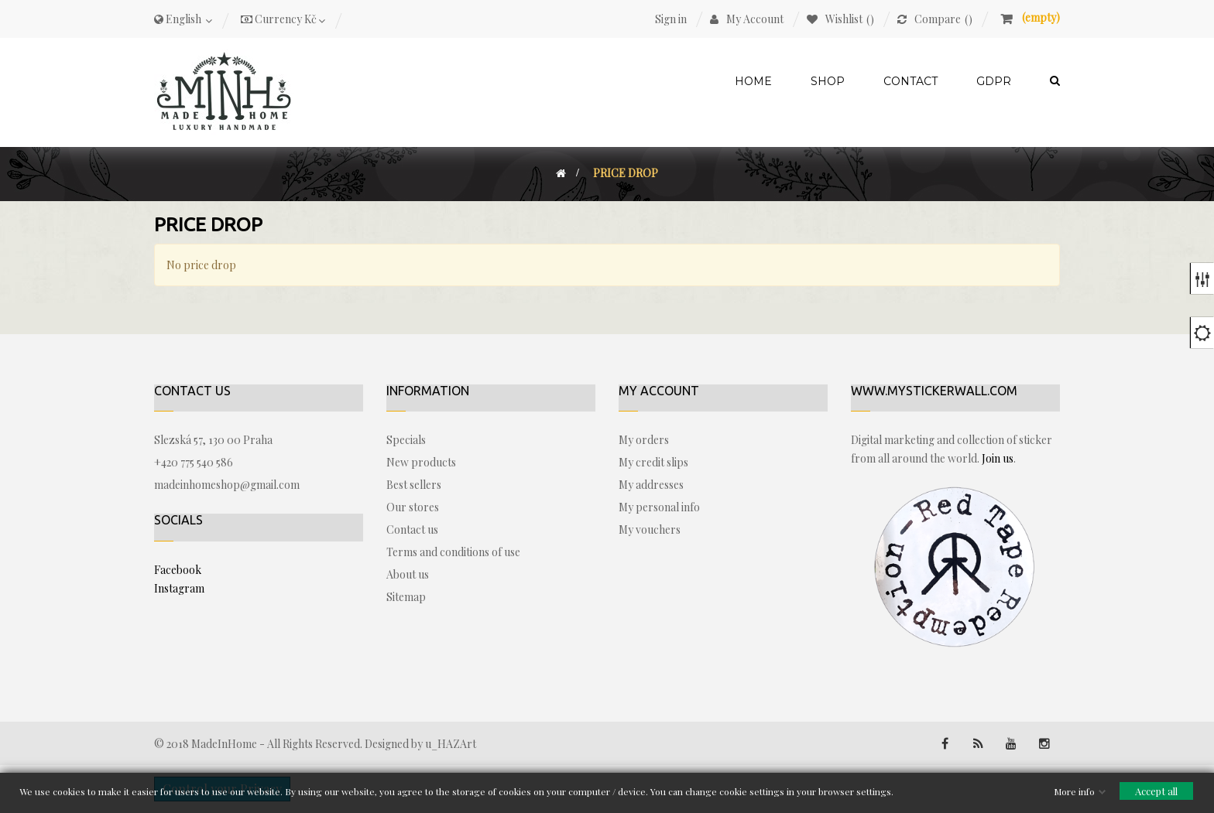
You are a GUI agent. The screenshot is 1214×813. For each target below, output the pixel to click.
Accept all (1156, 791)
